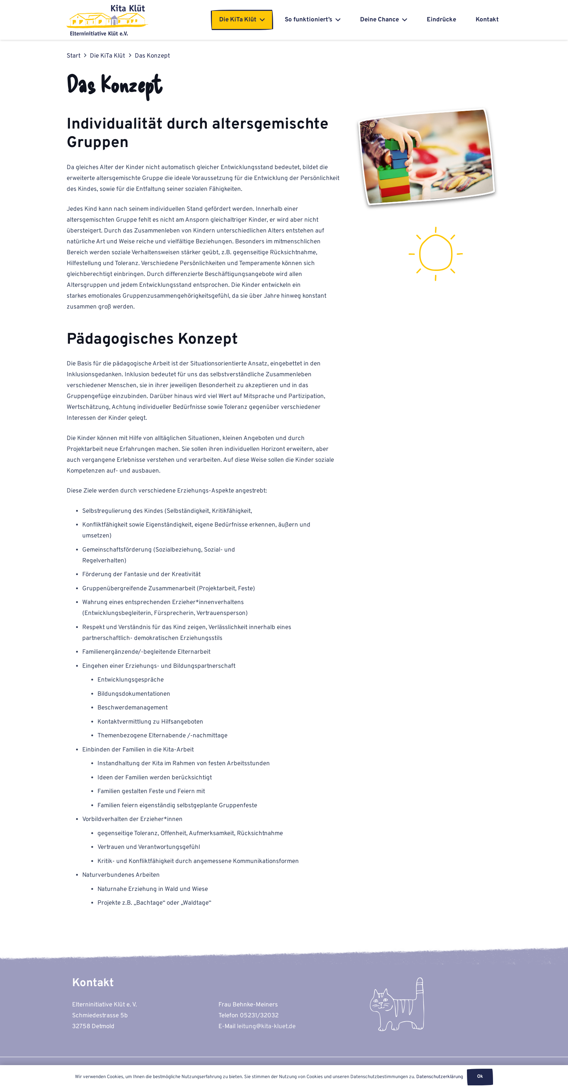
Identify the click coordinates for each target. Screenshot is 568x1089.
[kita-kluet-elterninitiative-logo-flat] (108, 20)
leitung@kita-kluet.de (266, 1027)
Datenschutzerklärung (439, 1077)
